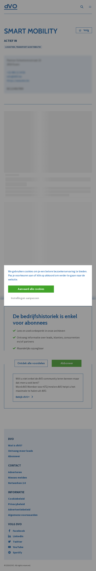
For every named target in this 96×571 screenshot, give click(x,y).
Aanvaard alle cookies (31, 289)
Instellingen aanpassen (25, 298)
